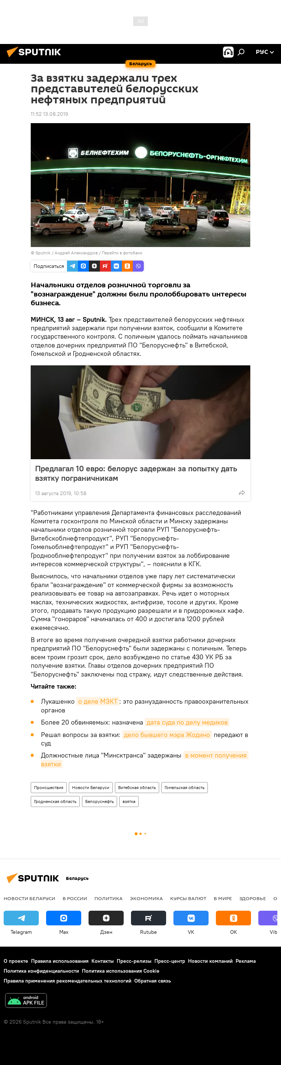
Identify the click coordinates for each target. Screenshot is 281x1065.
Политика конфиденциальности (41, 971)
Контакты (102, 961)
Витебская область (137, 787)
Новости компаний (210, 961)
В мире (223, 898)
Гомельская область (185, 787)
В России (75, 898)
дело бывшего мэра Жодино (167, 734)
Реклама (246, 961)
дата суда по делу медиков (187, 722)
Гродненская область (55, 801)
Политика (108, 898)
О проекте (16, 961)
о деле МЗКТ (97, 701)
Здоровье (252, 898)
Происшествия (48, 787)
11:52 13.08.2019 (49, 114)
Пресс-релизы (134, 961)
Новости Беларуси (90, 787)
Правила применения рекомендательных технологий (67, 980)
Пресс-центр (169, 961)
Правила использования (60, 961)
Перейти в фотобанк (122, 252)
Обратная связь (152, 980)
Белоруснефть (99, 801)
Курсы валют (188, 898)
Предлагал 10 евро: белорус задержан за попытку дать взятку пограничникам (136, 473)
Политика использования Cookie (121, 971)
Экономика (146, 898)
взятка (129, 801)
